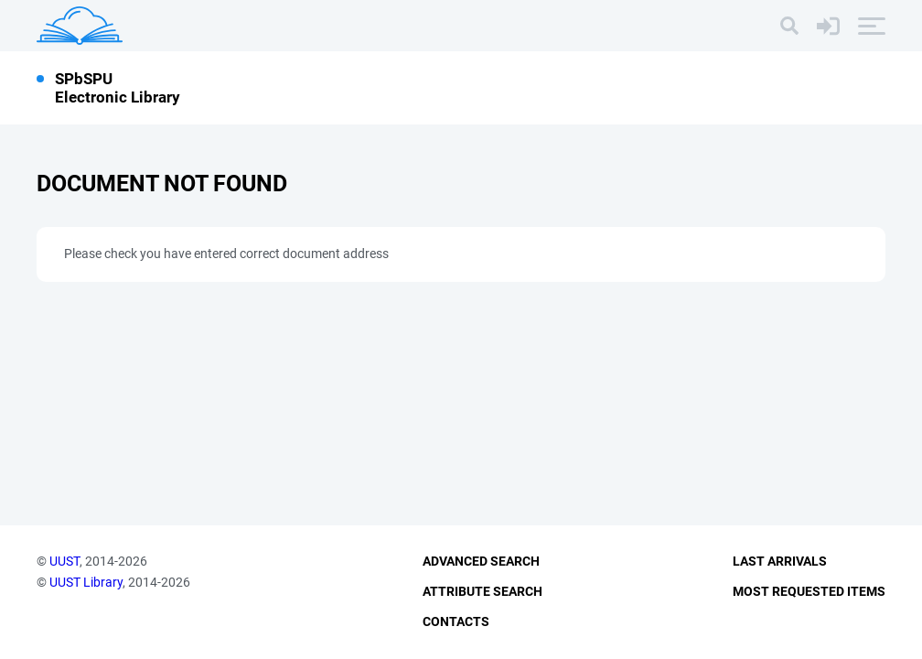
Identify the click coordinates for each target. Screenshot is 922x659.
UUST (64, 561)
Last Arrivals (780, 561)
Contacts (456, 621)
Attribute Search (482, 591)
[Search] (789, 25)
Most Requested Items (809, 591)
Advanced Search (481, 561)
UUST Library (86, 582)
